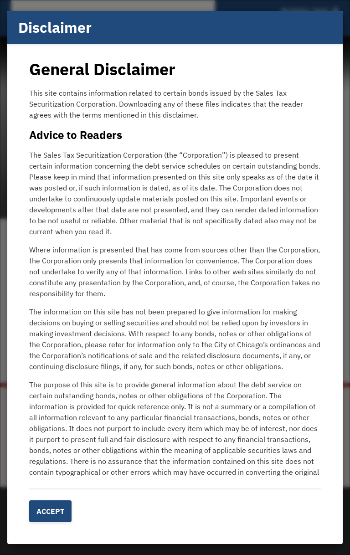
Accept (50, 511)
